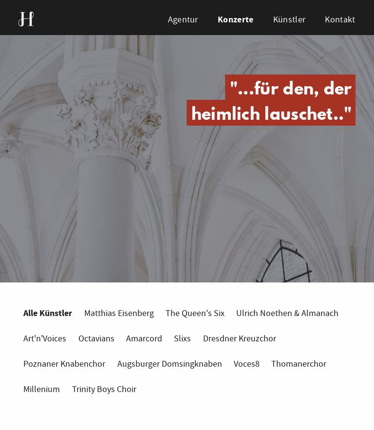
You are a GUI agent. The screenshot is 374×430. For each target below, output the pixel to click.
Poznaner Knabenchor (64, 364)
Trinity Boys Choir (104, 389)
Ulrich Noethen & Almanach (287, 313)
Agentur (183, 19)
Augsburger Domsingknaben (169, 364)
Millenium (41, 389)
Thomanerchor (298, 364)
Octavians (96, 338)
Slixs (182, 338)
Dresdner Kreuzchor (239, 338)
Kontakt (340, 19)
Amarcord (144, 338)
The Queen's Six (195, 313)
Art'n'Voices (44, 338)
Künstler (289, 19)
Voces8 (247, 364)
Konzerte (235, 19)
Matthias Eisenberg (119, 313)
